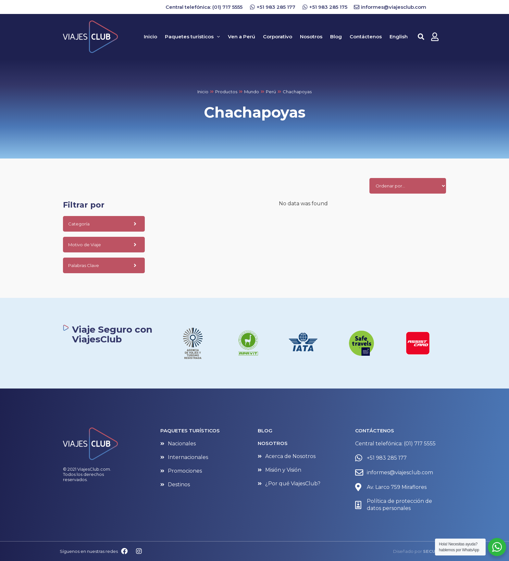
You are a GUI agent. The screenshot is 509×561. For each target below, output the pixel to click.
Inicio (202, 91)
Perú (271, 91)
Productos (226, 91)
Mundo (251, 91)
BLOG (265, 430)
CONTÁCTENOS (374, 430)
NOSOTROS (273, 443)
